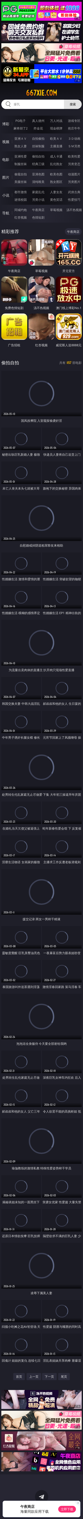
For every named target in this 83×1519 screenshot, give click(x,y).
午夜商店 (38, 210)
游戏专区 (74, 121)
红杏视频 (20, 217)
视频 (5, 141)
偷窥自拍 (20, 174)
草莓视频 (56, 210)
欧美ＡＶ (56, 138)
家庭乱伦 (38, 192)
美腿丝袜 (20, 182)
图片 (5, 177)
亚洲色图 (38, 174)
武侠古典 (74, 192)
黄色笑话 (56, 199)
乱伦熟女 (56, 164)
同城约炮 (20, 210)
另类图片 (74, 182)
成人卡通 (56, 156)
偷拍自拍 (38, 156)
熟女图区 (56, 182)
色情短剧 (38, 217)
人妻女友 (56, 192)
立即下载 (67, 1509)
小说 (5, 195)
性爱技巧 (74, 199)
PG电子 (20, 121)
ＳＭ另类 (74, 146)
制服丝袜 (20, 164)
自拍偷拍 (38, 138)
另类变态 (74, 164)
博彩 (5, 123)
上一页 (34, 1376)
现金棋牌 (56, 128)
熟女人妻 (20, 146)
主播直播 (56, 146)
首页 (19, 1376)
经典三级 (38, 164)
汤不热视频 (74, 210)
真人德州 (38, 121)
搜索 (73, 104)
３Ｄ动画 (74, 138)
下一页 (49, 1376)
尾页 (64, 1376)
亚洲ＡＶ (20, 138)
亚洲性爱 (20, 156)
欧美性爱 (74, 156)
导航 (5, 213)
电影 (5, 159)
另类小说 (38, 199)
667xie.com (41, 92)
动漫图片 (74, 174)
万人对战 (56, 121)
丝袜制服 (38, 146)
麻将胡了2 (21, 128)
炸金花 (38, 128)
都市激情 (20, 192)
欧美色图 (56, 174)
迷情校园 (20, 199)
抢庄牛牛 (74, 128)
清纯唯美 (38, 182)
